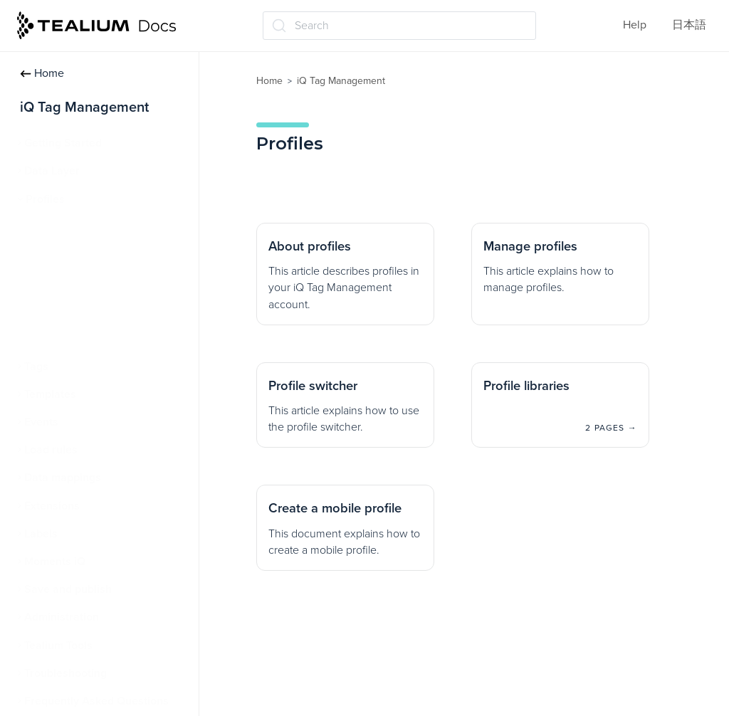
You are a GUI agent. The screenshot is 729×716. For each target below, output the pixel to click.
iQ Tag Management (341, 81)
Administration (61, 617)
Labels (41, 534)
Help (634, 25)
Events (41, 422)
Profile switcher (71, 282)
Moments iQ (54, 561)
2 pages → (611, 428)
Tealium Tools (58, 645)
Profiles (45, 199)
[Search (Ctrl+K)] (399, 25)
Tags (36, 366)
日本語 (689, 25)
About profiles (68, 227)
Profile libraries (70, 310)
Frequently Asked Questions (96, 701)
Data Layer (52, 171)
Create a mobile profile (89, 339)
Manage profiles (72, 255)
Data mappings (62, 477)
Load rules (51, 450)
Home (42, 73)
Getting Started (63, 143)
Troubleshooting (65, 673)
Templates (50, 394)
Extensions (52, 506)
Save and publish (68, 589)
